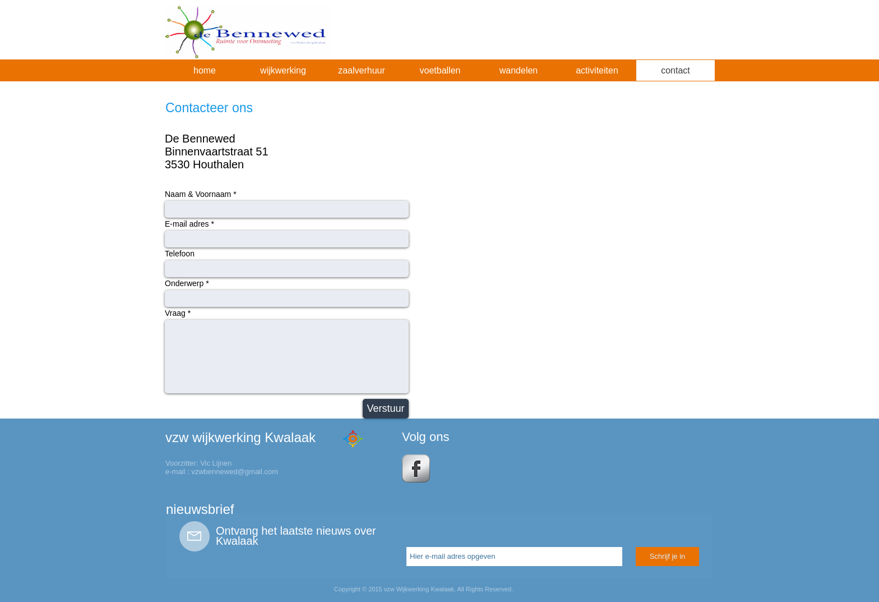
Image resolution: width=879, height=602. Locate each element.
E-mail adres (187, 224)
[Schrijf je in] (667, 556)
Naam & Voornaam (198, 194)
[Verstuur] (386, 409)
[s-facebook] (416, 468)
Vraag (175, 313)
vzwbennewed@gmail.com (234, 471)
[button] (283, 70)
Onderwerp (184, 283)
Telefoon (180, 254)
